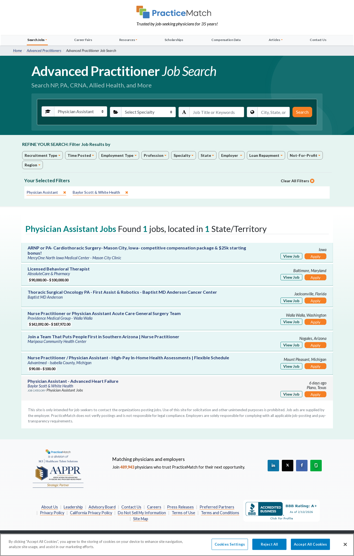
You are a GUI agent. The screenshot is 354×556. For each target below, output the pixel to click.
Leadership (73, 507)
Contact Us (318, 40)
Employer (230, 155)
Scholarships (174, 40)
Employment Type (117, 155)
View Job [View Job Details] (291, 256)
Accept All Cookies (310, 547)
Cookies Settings (230, 547)
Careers (154, 507)
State (206, 155)
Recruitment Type (41, 155)
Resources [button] (127, 40)
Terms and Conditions (220, 512)
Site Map (140, 518)
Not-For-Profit (303, 155)
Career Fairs (83, 40)
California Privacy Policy (91, 512)
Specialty (182, 155)
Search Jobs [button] (36, 40)
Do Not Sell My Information (142, 512)
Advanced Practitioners (44, 50)
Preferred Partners (217, 507)
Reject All (269, 547)
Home (17, 50)
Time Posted (79, 155)
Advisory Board (102, 507)
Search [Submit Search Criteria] (302, 111)
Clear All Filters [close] (297, 180)
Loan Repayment (264, 155)
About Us (49, 507)
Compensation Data (226, 40)
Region (31, 165)
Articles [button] (274, 40)
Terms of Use (183, 512)
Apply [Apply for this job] (315, 256)
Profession (153, 155)
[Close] (345, 547)
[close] (46, 192)
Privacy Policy (52, 512)
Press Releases (180, 507)
